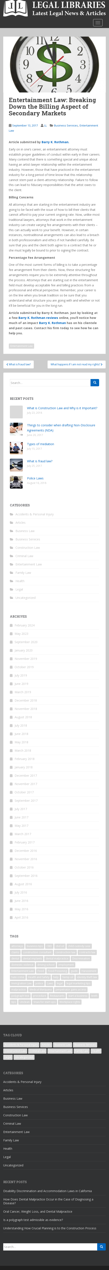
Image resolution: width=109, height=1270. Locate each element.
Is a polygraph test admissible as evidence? (33, 1220)
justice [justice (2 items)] (39, 983)
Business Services (66, 125)
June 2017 (21, 817)
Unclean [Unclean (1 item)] (25, 1002)
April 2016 (21, 917)
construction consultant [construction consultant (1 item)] (37, 952)
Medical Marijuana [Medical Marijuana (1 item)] (41, 989)
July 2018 (21, 725)
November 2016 (26, 859)
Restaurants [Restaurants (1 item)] (57, 996)
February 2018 (25, 759)
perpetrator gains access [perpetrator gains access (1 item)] (71, 989)
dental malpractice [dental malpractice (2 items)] (57, 958)
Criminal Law (24, 556)
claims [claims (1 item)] (15, 952)
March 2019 (23, 692)
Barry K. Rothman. (55, 142)
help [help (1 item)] (56, 977)
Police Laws (35, 478)
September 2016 (26, 876)
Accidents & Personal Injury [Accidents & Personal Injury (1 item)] (21, 1045)
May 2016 (21, 909)
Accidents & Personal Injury (34, 514)
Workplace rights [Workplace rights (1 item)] (69, 1002)
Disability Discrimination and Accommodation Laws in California (47, 1191)
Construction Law (27, 548)
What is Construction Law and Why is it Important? (62, 408)
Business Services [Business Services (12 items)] (85, 1045)
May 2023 (21, 634)
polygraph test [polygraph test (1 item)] (20, 996)
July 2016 (21, 892)
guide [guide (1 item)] (74, 971)
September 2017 (26, 801)
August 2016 (23, 884)
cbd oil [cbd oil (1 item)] (60, 946)
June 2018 (21, 734)
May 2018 (21, 742)
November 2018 (26, 709)
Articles (20, 522)
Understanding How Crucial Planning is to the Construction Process (49, 1228)
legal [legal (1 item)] (60, 983)
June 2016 (21, 901)
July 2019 (21, 675)
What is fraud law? (39, 461)
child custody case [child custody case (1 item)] (79, 946)
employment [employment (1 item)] (66, 965)
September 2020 (26, 642)
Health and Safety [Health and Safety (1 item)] (38, 977)
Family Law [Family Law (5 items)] (81, 1051)
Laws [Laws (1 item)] (50, 983)
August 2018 (23, 717)
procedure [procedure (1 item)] (39, 996)
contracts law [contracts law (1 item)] (87, 952)
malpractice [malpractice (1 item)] (18, 989)
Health (19, 581)
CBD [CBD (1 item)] (49, 946)
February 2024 (25, 625)
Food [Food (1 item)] (41, 971)
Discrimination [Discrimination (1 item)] (81, 958)
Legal (19, 589)
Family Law (23, 573)
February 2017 (25, 842)
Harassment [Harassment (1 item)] (89, 971)
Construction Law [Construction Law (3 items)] (15, 1051)
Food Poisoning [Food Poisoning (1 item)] (57, 971)
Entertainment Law (21, 346)
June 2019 (21, 684)
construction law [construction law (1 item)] (65, 952)
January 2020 (24, 650)
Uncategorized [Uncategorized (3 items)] (24, 1057)
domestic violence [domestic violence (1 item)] (22, 965)
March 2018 (23, 750)
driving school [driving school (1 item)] (45, 965)
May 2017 (21, 826)
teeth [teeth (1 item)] (94, 996)
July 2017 (21, 809)
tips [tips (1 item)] (13, 1002)
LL (45, 125)
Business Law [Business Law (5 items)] (62, 1045)
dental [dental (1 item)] (15, 958)
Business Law (25, 531)
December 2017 (26, 775)
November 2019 (26, 659)
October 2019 (24, 667)
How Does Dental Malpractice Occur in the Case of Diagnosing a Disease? (48, 1201)
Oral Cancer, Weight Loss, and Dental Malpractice (37, 1211)
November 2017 (26, 784)
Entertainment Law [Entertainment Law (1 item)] (22, 971)
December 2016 (26, 851)
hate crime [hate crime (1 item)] (17, 977)
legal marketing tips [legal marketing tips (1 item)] (78, 983)
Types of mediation (40, 444)
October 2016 (24, 867)
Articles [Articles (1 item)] (46, 1045)
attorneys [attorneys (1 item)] (17, 946)
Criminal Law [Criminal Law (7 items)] (37, 1051)
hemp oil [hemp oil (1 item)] (67, 977)
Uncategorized (25, 598)
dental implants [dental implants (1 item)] (32, 958)
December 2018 (26, 700)
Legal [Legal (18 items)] (8, 1057)
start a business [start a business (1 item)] (77, 996)
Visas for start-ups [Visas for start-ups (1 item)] (44, 1002)
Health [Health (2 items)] (96, 1051)
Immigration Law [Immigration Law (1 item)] (21, 983)
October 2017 (24, 792)
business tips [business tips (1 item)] (35, 946)
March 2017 (23, 834)
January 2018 (24, 767)
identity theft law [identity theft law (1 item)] (87, 977)
